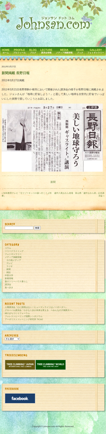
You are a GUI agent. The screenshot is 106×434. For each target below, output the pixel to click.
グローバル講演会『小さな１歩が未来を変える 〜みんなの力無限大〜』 (39, 310)
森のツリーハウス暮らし (16, 281)
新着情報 (9, 278)
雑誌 (8, 272)
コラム (8, 248)
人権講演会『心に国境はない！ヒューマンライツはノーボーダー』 (36, 307)
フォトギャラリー (13, 254)
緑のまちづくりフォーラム (17, 313)
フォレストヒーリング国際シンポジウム (23, 316)
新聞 (53, 182)
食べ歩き (9, 287)
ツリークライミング (14, 251)
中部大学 (9, 275)
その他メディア (13, 260)
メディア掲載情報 (13, 257)
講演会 (8, 284)
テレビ (9, 263)
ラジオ (9, 266)
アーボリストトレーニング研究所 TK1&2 (24, 319)
